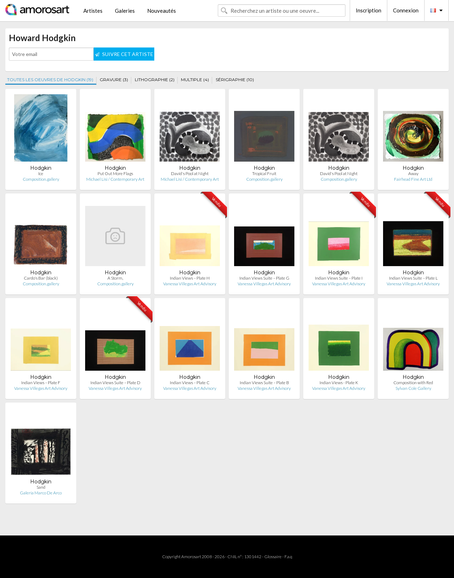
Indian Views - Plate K (339, 382)
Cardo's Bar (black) (41, 278)
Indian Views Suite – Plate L (413, 278)
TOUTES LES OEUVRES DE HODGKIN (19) (50, 79)
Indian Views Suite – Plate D (115, 382)
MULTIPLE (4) (195, 79)
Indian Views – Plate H (190, 278)
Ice (40, 173)
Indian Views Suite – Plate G (264, 278)
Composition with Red (413, 382)
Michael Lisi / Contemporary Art (115, 179)
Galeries (125, 10)
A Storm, (115, 278)
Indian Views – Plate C (190, 382)
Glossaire (273, 556)
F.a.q (288, 556)
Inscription (368, 10)
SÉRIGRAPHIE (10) (235, 79)
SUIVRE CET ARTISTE (124, 54)
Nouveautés (161, 10)
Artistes (93, 10)
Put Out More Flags (115, 173)
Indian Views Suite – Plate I (338, 278)
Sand (41, 487)
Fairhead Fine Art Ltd (413, 179)
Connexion (406, 10)
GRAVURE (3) (114, 79)
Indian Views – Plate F (40, 382)
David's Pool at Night (190, 173)
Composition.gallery (41, 179)
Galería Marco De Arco (41, 492)
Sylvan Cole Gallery (413, 388)
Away (413, 173)
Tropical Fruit (264, 173)
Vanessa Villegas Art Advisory (189, 283)
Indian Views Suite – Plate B (264, 382)
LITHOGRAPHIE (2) (155, 79)
